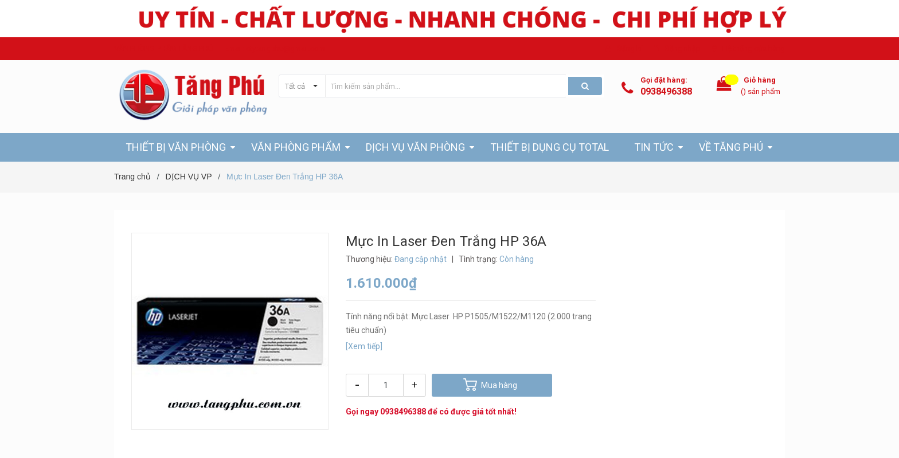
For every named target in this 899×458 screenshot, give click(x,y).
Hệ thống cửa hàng (753, 48)
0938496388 (666, 91)
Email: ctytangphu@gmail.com (275, 48)
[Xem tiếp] (364, 346)
